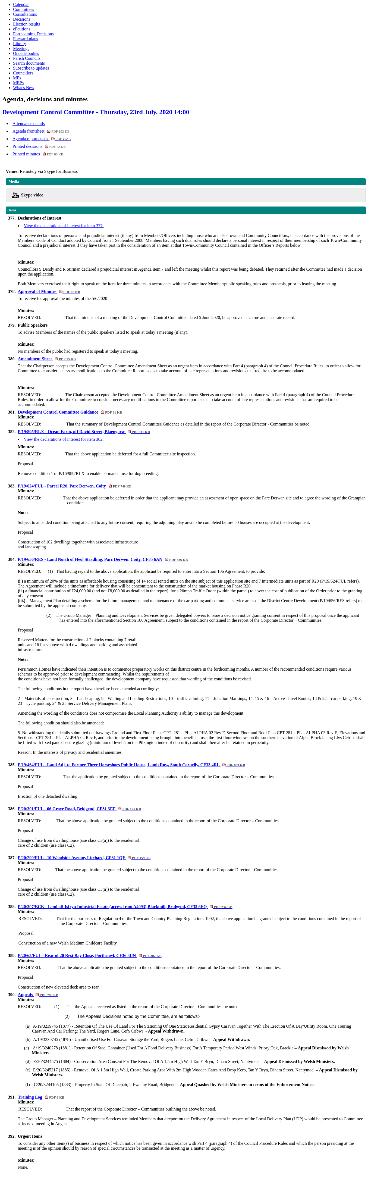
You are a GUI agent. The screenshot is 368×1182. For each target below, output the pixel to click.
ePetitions (21, 29)
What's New (23, 87)
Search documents (29, 63)
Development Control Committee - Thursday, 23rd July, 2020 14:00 (95, 111)
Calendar (21, 4)
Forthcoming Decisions (33, 34)
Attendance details (28, 123)
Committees (23, 9)
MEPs (18, 82)
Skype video (32, 195)
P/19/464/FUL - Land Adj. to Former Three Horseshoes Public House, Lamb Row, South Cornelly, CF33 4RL (131, 764)
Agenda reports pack (41, 138)
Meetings (21, 48)
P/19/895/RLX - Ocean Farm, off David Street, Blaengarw (84, 431)
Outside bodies (26, 53)
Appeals (38, 994)
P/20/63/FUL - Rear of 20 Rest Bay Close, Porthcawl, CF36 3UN (89, 955)
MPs (17, 78)
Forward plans (25, 38)
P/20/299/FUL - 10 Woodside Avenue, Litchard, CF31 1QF (84, 857)
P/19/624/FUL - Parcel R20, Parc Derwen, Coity (74, 486)
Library (19, 43)
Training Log (41, 1097)
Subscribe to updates (31, 68)
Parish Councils (26, 58)
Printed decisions (39, 146)
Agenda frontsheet (41, 131)
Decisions (21, 19)
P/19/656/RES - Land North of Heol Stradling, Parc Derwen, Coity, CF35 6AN (103, 559)
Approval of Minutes (49, 291)
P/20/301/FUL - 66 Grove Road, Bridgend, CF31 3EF (79, 808)
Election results (26, 24)
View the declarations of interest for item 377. (63, 225)
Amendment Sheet (47, 359)
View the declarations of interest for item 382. (63, 439)
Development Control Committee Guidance (70, 412)
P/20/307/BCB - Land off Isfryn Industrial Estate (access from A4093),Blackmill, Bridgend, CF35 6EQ (125, 906)
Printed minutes (37, 154)
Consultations (25, 14)
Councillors (23, 73)
